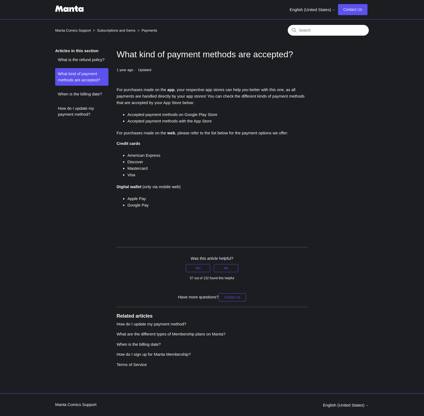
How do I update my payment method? (76, 111)
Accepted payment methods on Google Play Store (172, 114)
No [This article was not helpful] (226, 268)
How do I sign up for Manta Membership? (154, 354)
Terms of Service (132, 364)
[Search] (328, 30)
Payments (149, 30)
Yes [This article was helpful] (198, 268)
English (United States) (313, 9)
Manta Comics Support (73, 30)
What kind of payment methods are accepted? (79, 76)
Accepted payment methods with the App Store (169, 121)
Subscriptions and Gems (116, 30)
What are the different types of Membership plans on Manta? (171, 334)
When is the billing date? (80, 94)
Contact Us (352, 9)
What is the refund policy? (81, 59)
